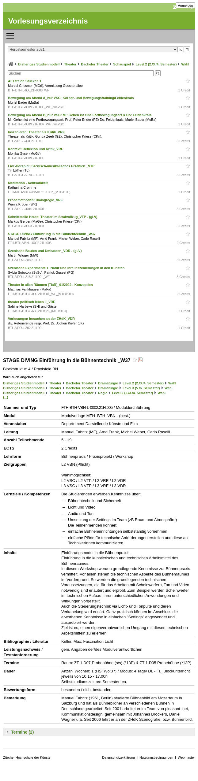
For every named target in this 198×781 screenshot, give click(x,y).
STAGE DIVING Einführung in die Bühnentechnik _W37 (52, 234)
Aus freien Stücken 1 (25, 81)
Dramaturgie (108, 383)
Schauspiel (122, 64)
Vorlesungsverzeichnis (48, 21)
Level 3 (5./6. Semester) (141, 388)
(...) (5, 397)
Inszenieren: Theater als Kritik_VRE (37, 132)
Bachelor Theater (95, 64)
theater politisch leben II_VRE (32, 302)
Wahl (185, 64)
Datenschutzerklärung (118, 757)
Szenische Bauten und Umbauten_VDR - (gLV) (45, 251)
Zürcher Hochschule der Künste (27, 757)
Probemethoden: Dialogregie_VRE (36, 200)
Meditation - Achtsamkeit (28, 183)
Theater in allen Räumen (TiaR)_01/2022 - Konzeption (51, 285)
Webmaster (186, 757)
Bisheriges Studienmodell (38, 64)
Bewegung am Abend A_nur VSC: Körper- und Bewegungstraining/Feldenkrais (71, 98)
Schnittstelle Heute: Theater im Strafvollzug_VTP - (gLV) (53, 217)
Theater (70, 64)
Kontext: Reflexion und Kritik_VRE (36, 149)
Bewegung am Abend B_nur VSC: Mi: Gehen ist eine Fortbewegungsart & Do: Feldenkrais (80, 115)
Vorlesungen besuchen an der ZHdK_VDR (42, 318)
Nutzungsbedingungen (156, 757)
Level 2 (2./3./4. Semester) (156, 64)
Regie (102, 393)
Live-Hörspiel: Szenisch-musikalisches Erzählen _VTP (51, 166)
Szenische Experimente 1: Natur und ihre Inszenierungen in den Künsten (66, 268)
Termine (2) (22, 732)
